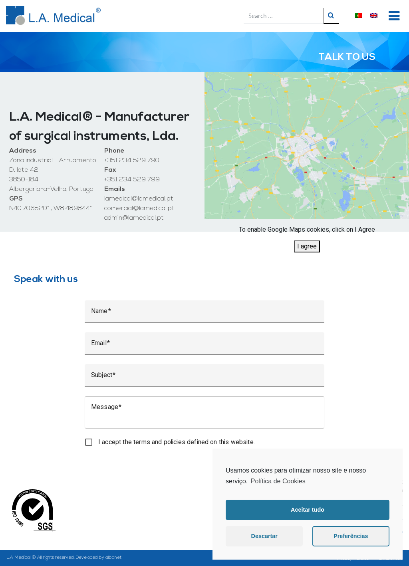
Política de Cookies (278, 481)
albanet (113, 558)
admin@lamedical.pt (134, 218)
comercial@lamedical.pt (139, 208)
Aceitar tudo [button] (307, 509)
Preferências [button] (351, 536)
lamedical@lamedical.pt (138, 199)
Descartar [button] (264, 536)
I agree (307, 246)
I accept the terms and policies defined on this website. (176, 442)
